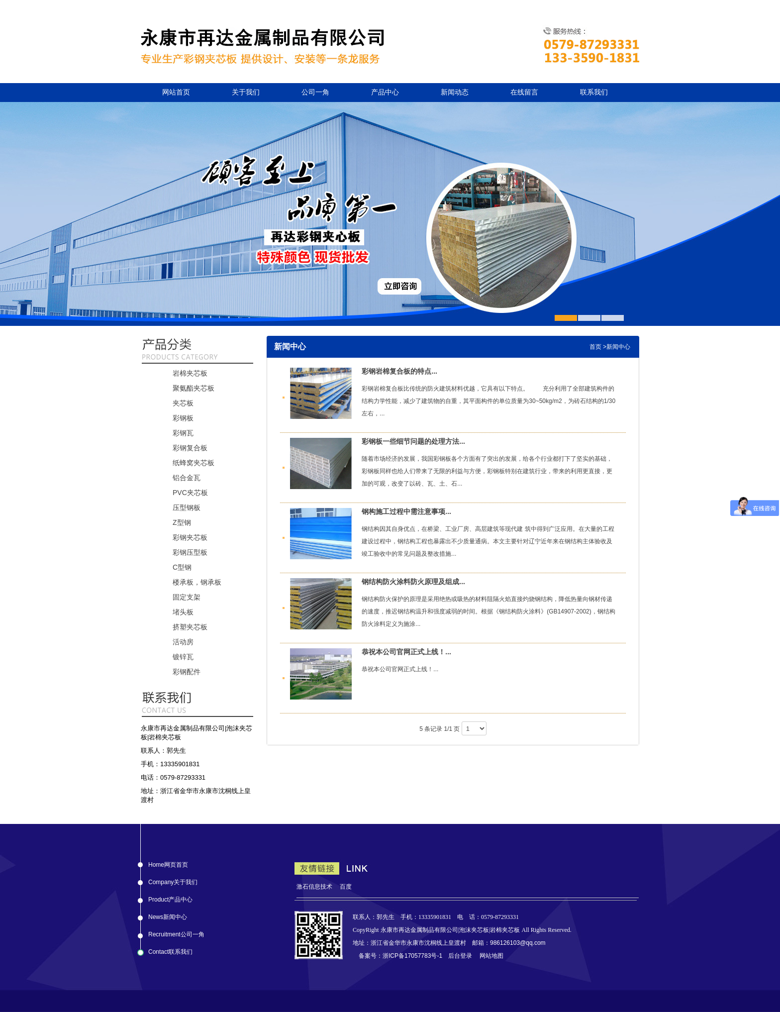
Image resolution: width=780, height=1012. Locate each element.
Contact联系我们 (170, 949)
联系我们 (594, 92)
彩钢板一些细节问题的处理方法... (413, 441)
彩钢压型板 (190, 552)
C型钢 (182, 567)
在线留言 (524, 92)
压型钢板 (186, 507)
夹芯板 (183, 403)
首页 (595, 346)
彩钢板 (183, 418)
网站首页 (176, 92)
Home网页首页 (168, 862)
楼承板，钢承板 (197, 582)
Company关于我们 (172, 880)
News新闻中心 (167, 914)
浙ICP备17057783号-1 (412, 955)
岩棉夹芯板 (190, 373)
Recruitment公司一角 (176, 932)
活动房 (183, 642)
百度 (346, 886)
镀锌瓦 (183, 657)
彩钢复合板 (190, 448)
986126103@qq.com (518, 942)
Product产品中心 (170, 897)
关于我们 (246, 92)
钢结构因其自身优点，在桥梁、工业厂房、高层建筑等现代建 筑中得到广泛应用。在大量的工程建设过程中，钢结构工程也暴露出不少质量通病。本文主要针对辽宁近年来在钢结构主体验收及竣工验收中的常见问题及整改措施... (488, 541)
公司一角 (315, 92)
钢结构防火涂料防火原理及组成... (413, 582)
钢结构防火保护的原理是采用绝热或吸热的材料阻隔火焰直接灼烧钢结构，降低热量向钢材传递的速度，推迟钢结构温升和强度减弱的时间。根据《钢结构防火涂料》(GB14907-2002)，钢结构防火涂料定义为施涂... (488, 611)
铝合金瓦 (186, 478)
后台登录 (460, 955)
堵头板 (183, 612)
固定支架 (186, 597)
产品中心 (385, 92)
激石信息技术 (314, 886)
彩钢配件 (186, 672)
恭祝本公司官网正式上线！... (406, 652)
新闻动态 (455, 92)
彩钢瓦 (183, 433)
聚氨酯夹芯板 (193, 388)
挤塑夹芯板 (190, 627)
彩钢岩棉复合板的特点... (399, 371)
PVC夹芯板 (190, 493)
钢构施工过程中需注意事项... (406, 511)
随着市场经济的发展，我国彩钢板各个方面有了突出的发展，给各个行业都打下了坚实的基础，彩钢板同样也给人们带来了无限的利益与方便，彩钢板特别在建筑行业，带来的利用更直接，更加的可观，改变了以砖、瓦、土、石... (487, 471)
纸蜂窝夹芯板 (193, 463)
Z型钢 (182, 522)
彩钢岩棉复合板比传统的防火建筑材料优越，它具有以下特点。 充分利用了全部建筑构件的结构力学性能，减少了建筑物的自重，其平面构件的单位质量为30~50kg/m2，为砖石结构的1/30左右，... (488, 401)
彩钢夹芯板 (190, 537)
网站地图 (491, 955)
